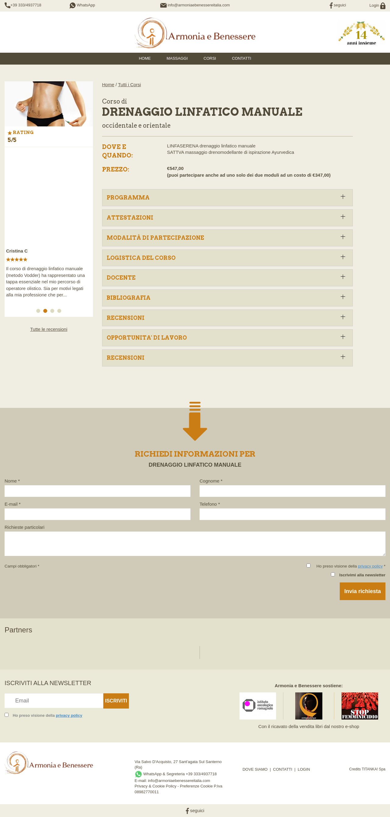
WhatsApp (82, 5)
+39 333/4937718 (25, 5)
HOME (145, 58)
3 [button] (53, 312)
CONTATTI (282, 769)
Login (377, 5)
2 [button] (46, 312)
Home (108, 84)
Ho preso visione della (47, 715)
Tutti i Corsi (129, 84)
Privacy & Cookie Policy (155, 786)
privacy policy (370, 566)
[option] (48, 225)
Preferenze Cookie (196, 786)
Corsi (210, 58)
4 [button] (60, 312)
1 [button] (39, 312)
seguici (338, 5)
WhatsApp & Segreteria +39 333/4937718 (176, 774)
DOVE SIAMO (255, 769)
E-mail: (141, 780)
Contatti (241, 58)
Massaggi (177, 58)
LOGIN (304, 769)
